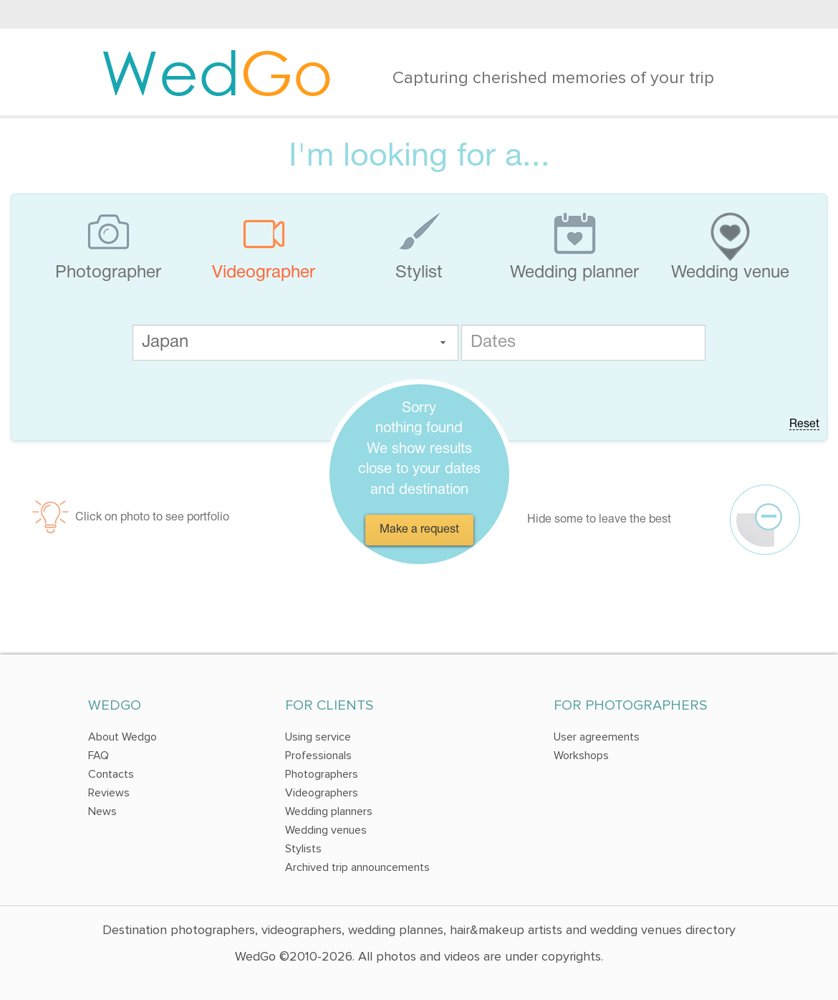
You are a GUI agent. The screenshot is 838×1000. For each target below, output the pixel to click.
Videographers (321, 793)
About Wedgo (122, 737)
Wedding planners (328, 811)
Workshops (581, 755)
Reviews (109, 793)
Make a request (419, 530)
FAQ (98, 755)
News (102, 811)
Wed (216, 71)
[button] (442, 343)
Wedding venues (326, 830)
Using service (318, 737)
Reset (804, 424)
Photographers (321, 774)
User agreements (597, 737)
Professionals (318, 755)
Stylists (303, 849)
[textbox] (295, 343)
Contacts (111, 774)
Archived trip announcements (357, 867)
